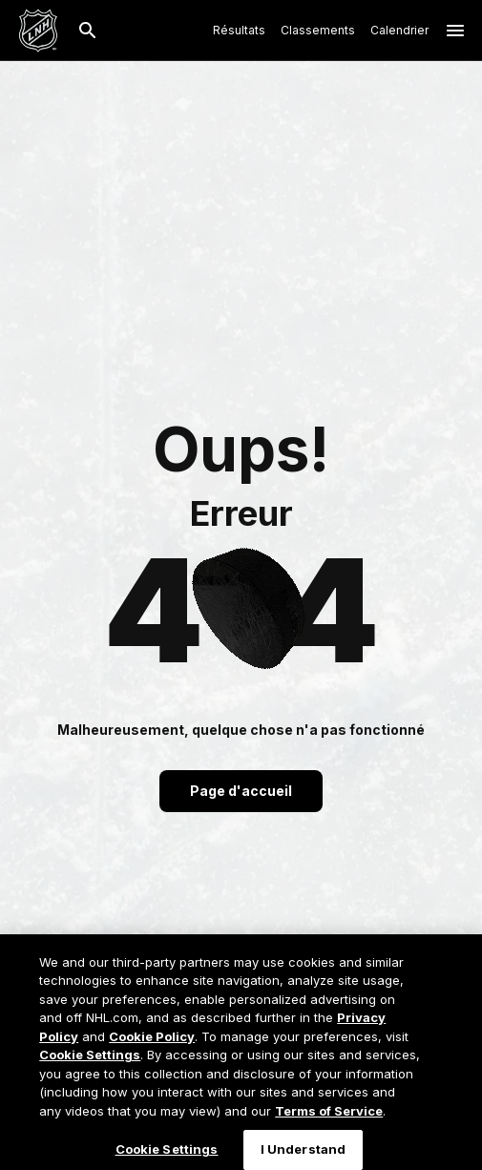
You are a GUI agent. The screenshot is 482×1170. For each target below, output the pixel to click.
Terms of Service (329, 1118)
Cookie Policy (152, 1044)
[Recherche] (87, 30)
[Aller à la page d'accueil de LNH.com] (38, 30)
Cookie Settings (89, 1063)
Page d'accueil (241, 791)
